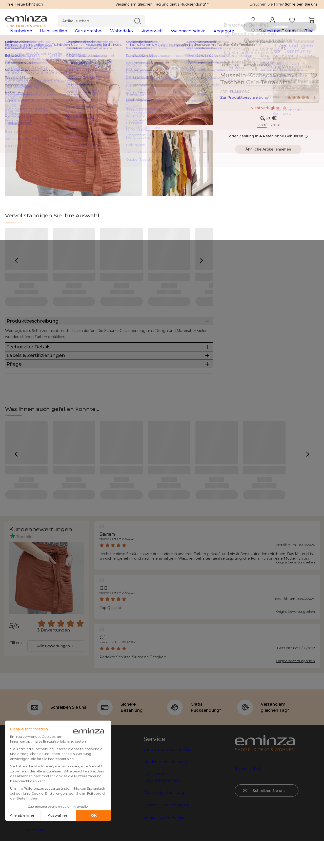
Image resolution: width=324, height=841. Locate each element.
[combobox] (56, 691)
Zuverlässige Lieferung (164, 838)
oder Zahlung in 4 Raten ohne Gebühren (268, 144)
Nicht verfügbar (268, 116)
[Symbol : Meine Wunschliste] (313, 83)
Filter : (15, 688)
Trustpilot (248, 814)
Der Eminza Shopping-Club (168, 795)
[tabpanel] (123, 36)
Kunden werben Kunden (165, 807)
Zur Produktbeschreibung (244, 105)
